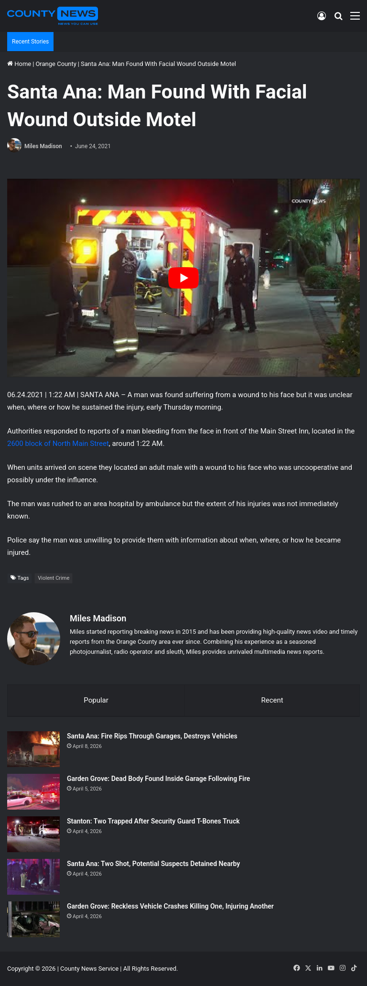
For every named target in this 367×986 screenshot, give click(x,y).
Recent (272, 700)
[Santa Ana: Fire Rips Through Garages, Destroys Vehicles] (33, 749)
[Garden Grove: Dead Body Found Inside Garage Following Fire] (33, 792)
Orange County (55, 63)
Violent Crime (53, 578)
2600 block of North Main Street (58, 443)
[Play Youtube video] (183, 278)
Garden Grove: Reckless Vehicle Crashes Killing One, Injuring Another (170, 906)
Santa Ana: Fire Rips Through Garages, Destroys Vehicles (152, 736)
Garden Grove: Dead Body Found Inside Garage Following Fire (158, 778)
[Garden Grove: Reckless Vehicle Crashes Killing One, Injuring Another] (33, 919)
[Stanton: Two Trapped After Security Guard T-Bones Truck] (33, 834)
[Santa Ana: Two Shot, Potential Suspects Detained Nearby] (33, 877)
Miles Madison (43, 146)
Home (19, 63)
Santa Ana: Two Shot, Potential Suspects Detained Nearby (153, 863)
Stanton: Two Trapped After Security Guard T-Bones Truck (153, 821)
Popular (96, 700)
